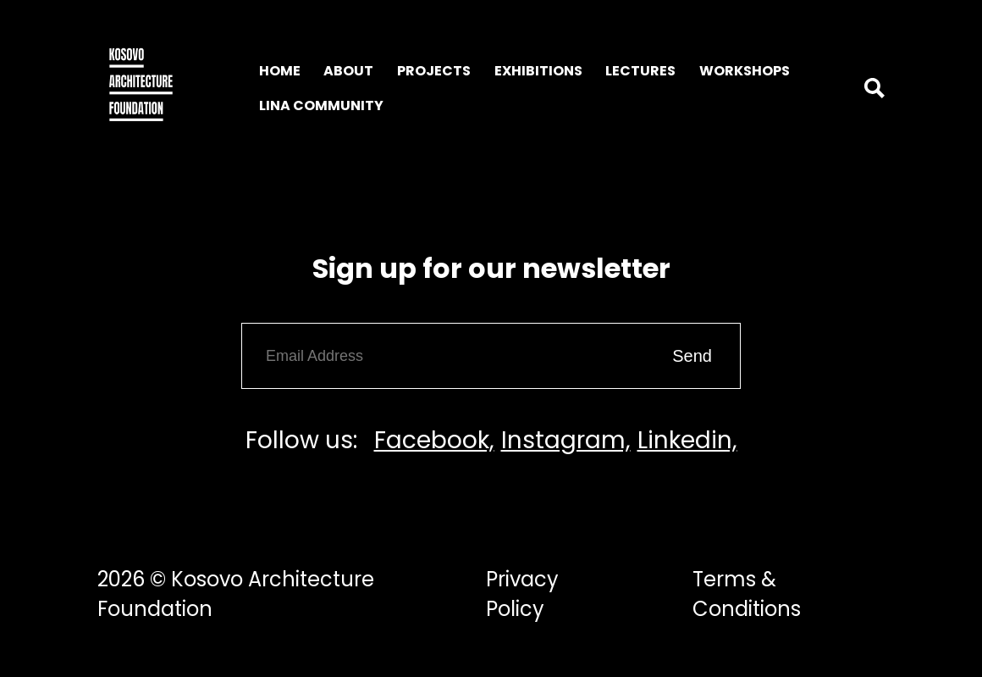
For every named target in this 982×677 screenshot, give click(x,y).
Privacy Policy (522, 594)
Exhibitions (538, 70)
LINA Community (321, 105)
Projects (434, 70)
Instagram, (566, 440)
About (348, 70)
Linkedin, (687, 440)
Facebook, (434, 440)
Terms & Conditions (746, 594)
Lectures (640, 70)
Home (280, 70)
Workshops (744, 70)
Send (692, 356)
